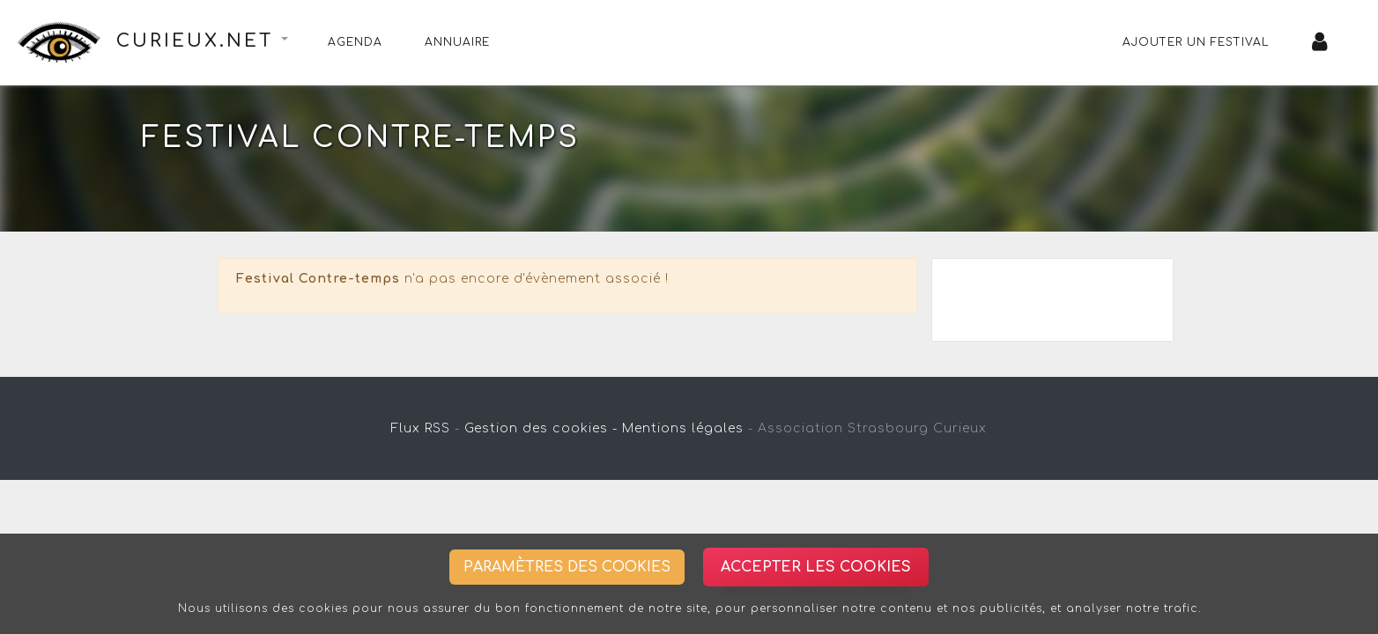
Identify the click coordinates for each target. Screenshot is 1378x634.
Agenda (355, 42)
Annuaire (457, 42)
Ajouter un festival (1196, 42)
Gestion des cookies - (541, 428)
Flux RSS (420, 428)
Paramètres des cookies (566, 567)
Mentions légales (683, 428)
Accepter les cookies (816, 567)
